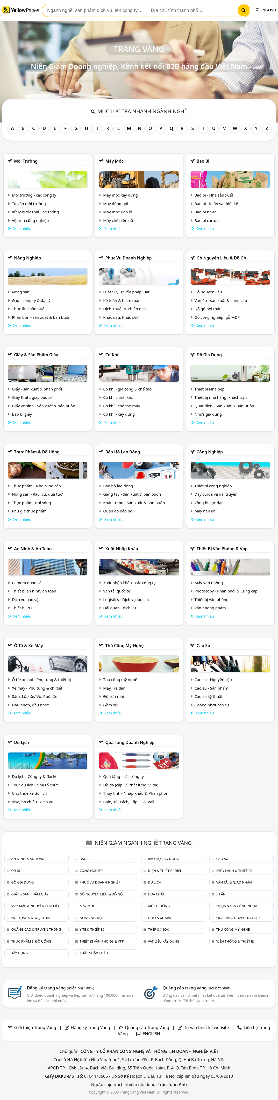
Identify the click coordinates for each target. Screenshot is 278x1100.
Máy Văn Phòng (209, 582)
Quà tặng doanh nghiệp (129, 742)
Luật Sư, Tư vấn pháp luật (126, 291)
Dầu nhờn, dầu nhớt (30, 704)
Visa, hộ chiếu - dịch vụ (32, 801)
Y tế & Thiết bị (92, 929)
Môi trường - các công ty (34, 195)
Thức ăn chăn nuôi (29, 308)
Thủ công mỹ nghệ (124, 645)
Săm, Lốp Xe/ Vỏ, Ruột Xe (34, 696)
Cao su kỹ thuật (209, 696)
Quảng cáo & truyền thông (36, 929)
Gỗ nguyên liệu (208, 291)
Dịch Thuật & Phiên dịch (125, 308)
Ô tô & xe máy (28, 645)
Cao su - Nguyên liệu (213, 679)
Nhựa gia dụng (208, 414)
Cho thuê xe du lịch (29, 793)
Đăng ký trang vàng (60, 988)
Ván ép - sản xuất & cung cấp (221, 300)
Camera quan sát (27, 582)
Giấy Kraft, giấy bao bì (32, 397)
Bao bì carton (207, 220)
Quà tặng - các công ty (123, 776)
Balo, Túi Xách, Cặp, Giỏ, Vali (128, 801)
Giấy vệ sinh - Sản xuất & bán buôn (43, 405)
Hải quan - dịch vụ (119, 607)
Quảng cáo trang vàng (196, 988)
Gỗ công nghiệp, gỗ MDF (217, 317)
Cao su (203, 645)
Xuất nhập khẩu (121, 549)
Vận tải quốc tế (116, 591)
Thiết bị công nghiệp (213, 485)
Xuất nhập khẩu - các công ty (129, 582)
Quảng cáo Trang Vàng (147, 1027)
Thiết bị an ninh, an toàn (34, 591)
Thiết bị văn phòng (212, 599)
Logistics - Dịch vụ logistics (127, 599)
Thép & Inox (158, 929)
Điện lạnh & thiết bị (234, 870)
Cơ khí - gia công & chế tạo (127, 389)
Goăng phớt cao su (212, 704)
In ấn (221, 894)
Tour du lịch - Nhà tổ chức (35, 784)
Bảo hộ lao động (122, 452)
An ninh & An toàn (33, 549)
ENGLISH (266, 10)
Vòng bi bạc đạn (209, 502)
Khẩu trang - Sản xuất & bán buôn (134, 502)
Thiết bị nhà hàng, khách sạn (221, 397)
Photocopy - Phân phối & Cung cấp (226, 591)
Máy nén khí (206, 510)
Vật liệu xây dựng (163, 941)
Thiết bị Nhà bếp (210, 389)
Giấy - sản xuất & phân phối (37, 389)
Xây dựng (19, 953)
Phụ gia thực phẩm (29, 510)
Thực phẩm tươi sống (31, 502)
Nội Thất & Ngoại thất (31, 917)
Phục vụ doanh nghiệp (128, 258)
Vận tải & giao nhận (234, 882)
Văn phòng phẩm (210, 607)
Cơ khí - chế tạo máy (121, 405)
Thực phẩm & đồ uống (37, 452)
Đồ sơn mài (113, 696)
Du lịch (21, 742)
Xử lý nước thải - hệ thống (35, 211)
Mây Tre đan (114, 688)
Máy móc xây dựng (120, 195)
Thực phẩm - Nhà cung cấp (36, 485)
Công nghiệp (210, 452)
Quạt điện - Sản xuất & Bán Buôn (224, 405)
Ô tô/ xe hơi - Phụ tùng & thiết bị (41, 679)
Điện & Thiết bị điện (165, 870)
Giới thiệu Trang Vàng (35, 1027)
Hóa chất (156, 894)
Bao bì (203, 161)
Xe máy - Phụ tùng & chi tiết (37, 688)
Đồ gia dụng (209, 355)
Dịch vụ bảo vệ (25, 599)
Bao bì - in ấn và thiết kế (216, 203)
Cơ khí (111, 355)
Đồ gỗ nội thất (208, 308)
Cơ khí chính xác (118, 397)
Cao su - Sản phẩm (212, 688)
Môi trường (26, 161)
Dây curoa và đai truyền (216, 494)
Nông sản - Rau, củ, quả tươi (37, 494)
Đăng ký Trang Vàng (90, 1027)
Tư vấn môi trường (29, 203)
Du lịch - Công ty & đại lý (34, 776)
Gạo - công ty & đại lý (31, 300)
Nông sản (21, 291)
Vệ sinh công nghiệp (30, 220)
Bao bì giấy (22, 414)
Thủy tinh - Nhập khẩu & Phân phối (135, 793)
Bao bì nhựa (206, 211)
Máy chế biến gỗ (118, 220)
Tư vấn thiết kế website (207, 1027)
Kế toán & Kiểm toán (121, 300)
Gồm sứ (110, 704)
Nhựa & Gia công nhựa (236, 905)
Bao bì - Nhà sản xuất (214, 195)
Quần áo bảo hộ (117, 510)
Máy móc (114, 161)
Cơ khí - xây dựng (119, 414)
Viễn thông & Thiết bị (235, 941)
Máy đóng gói (115, 203)
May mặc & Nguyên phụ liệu (35, 905)
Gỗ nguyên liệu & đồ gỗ (221, 258)
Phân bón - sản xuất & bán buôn (41, 317)
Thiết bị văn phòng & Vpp (222, 549)
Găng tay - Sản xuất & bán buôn (132, 494)
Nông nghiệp (27, 258)
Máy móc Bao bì (117, 211)
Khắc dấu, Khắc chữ (121, 317)
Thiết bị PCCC (24, 607)
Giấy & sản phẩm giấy (36, 355)
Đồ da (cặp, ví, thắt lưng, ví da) (130, 784)
